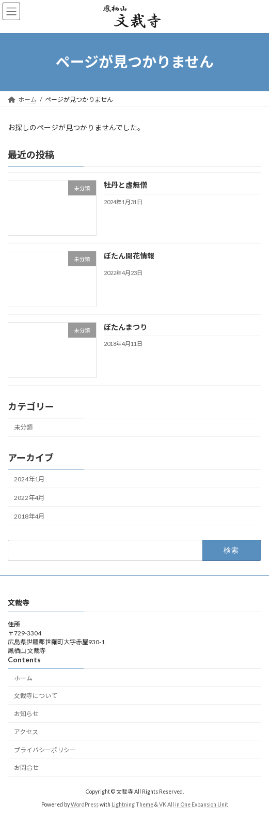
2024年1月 (29, 478)
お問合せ (26, 767)
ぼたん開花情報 (129, 255)
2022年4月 (29, 498)
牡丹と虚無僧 (125, 184)
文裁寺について (35, 696)
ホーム (23, 677)
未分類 (23, 427)
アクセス (26, 732)
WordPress (85, 804)
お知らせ (26, 714)
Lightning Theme (132, 804)
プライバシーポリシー (45, 749)
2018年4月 (29, 516)
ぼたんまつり (125, 326)
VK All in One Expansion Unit (193, 804)
